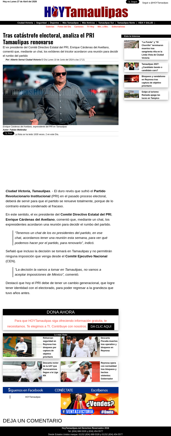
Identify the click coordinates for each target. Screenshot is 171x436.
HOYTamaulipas (33, 397)
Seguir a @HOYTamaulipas (155, 3)
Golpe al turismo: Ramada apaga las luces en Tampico (151, 95)
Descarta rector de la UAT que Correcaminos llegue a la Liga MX (50, 369)
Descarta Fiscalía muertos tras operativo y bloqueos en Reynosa (109, 344)
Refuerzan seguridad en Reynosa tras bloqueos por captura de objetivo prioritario (49, 347)
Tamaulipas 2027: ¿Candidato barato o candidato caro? (152, 67)
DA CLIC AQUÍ (101, 326)
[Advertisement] (61, 160)
